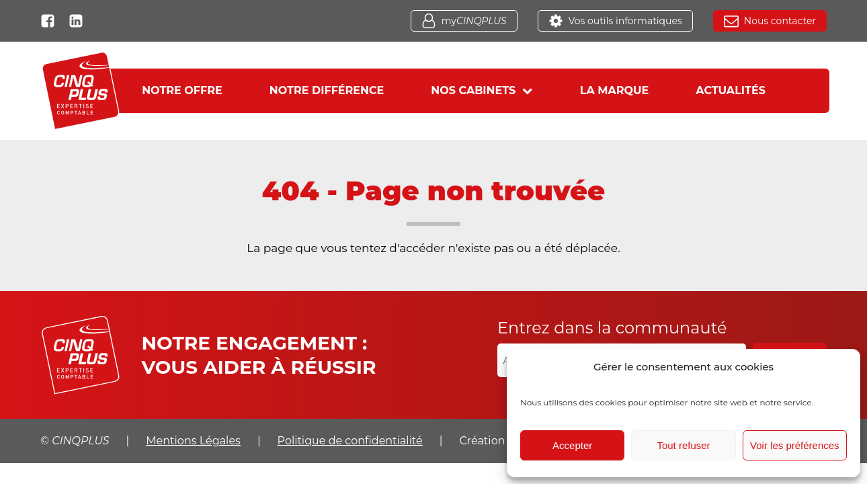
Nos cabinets (481, 90)
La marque (614, 90)
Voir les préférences (794, 445)
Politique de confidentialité (350, 440)
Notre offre (182, 90)
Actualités (731, 90)
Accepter (572, 445)
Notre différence (327, 90)
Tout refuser (683, 445)
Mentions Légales (193, 440)
